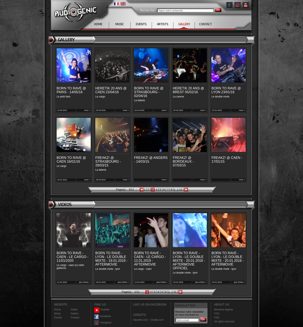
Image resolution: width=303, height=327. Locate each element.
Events (58, 317)
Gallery (75, 313)
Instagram (103, 323)
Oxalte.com (157, 319)
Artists (74, 309)
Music (57, 313)
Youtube (102, 310)
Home (57, 309)
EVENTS (141, 24)
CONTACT (205, 24)
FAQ (216, 317)
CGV (217, 313)
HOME (98, 24)
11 (180, 189)
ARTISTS (162, 24)
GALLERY (184, 24)
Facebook (102, 316)
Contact (75, 317)
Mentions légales (223, 309)
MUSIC (119, 24)
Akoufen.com (140, 319)
